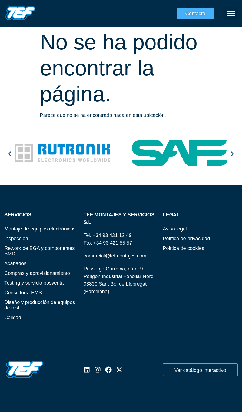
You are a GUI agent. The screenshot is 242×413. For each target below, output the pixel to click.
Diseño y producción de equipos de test (39, 304)
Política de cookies (183, 248)
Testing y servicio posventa (34, 283)
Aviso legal (175, 229)
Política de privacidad (186, 238)
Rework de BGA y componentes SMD (39, 250)
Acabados (15, 263)
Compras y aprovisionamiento (37, 273)
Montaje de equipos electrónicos (40, 229)
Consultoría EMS (23, 292)
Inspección (16, 238)
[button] (231, 13)
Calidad (12, 317)
